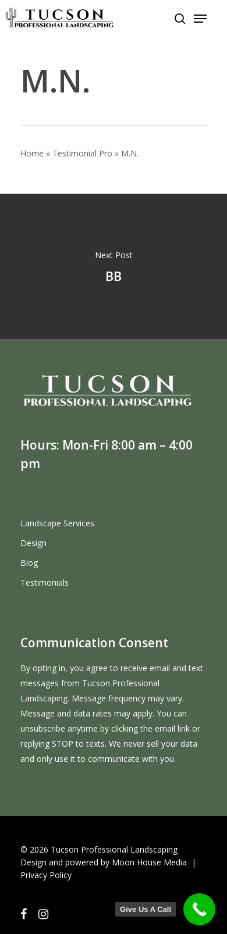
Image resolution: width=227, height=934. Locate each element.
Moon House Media (149, 862)
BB (113, 266)
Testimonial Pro (82, 153)
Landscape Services (57, 523)
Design (33, 542)
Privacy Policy (46, 874)
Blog (29, 562)
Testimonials (44, 582)
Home (32, 153)
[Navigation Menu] (200, 18)
